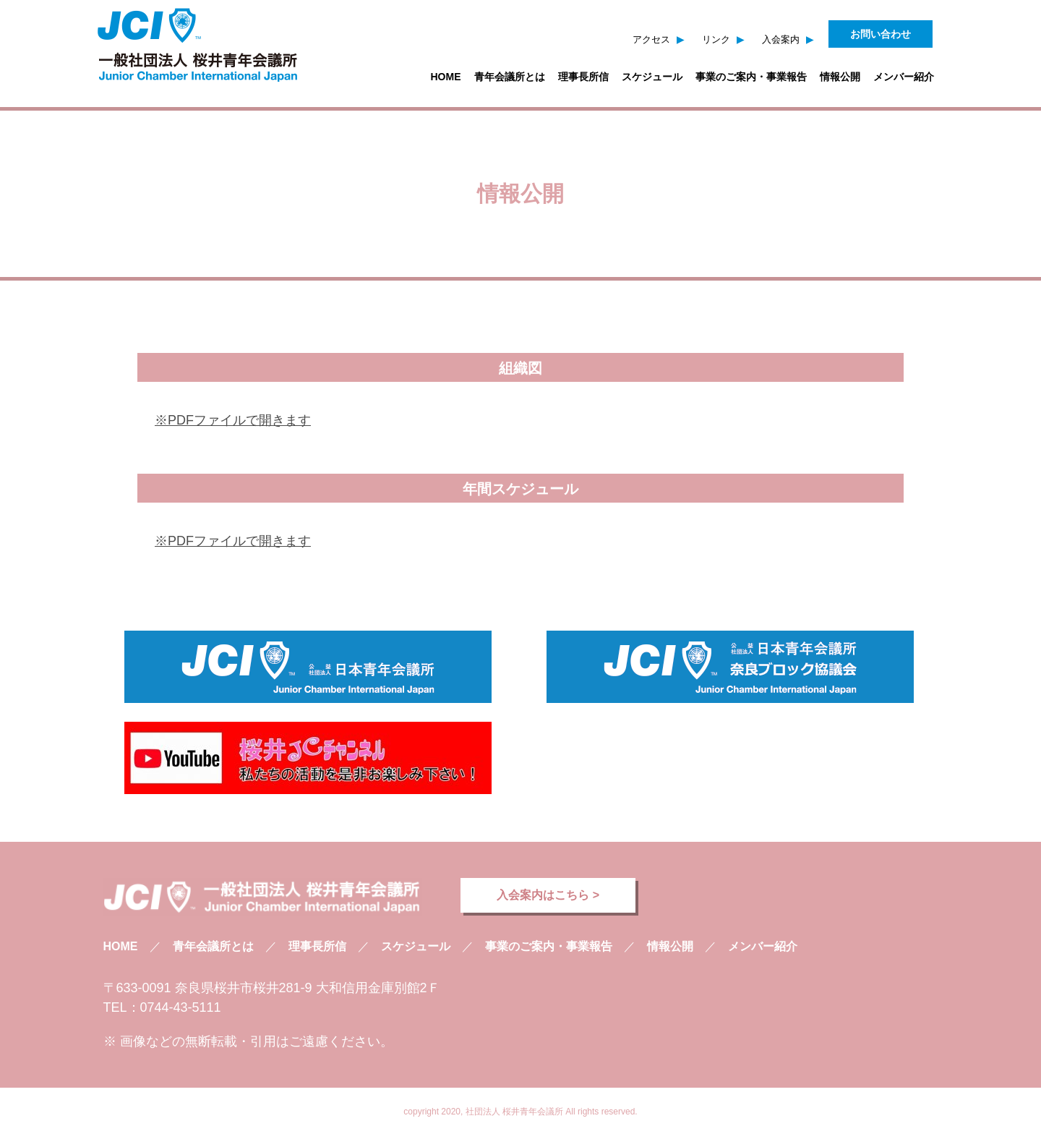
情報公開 (840, 76)
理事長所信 (583, 76)
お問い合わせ (880, 34)
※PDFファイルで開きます (233, 420)
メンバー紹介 (903, 76)
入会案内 (781, 39)
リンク (716, 39)
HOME (446, 76)
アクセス (651, 39)
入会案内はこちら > (548, 895)
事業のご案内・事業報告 (751, 76)
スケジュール (652, 76)
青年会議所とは (509, 76)
